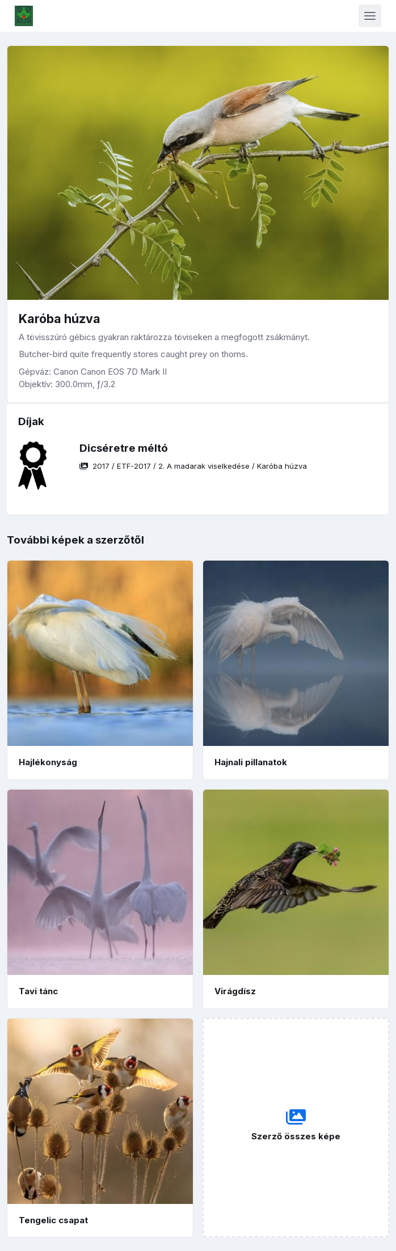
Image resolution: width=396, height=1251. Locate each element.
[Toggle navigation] (370, 16)
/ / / (193, 465)
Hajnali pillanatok (250, 762)
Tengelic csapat (53, 1220)
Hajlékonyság (48, 762)
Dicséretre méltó (123, 448)
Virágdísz (235, 991)
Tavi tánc (38, 991)
